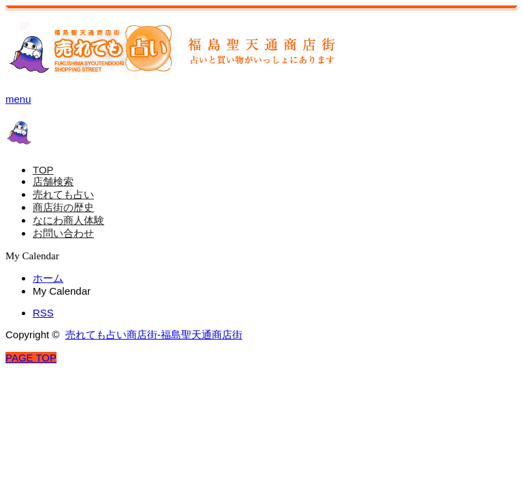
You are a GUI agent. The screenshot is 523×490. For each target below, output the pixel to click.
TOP (43, 170)
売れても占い (63, 194)
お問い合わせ (63, 233)
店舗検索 (53, 181)
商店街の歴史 (63, 207)
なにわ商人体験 (68, 220)
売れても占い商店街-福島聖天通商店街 (153, 334)
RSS (43, 312)
